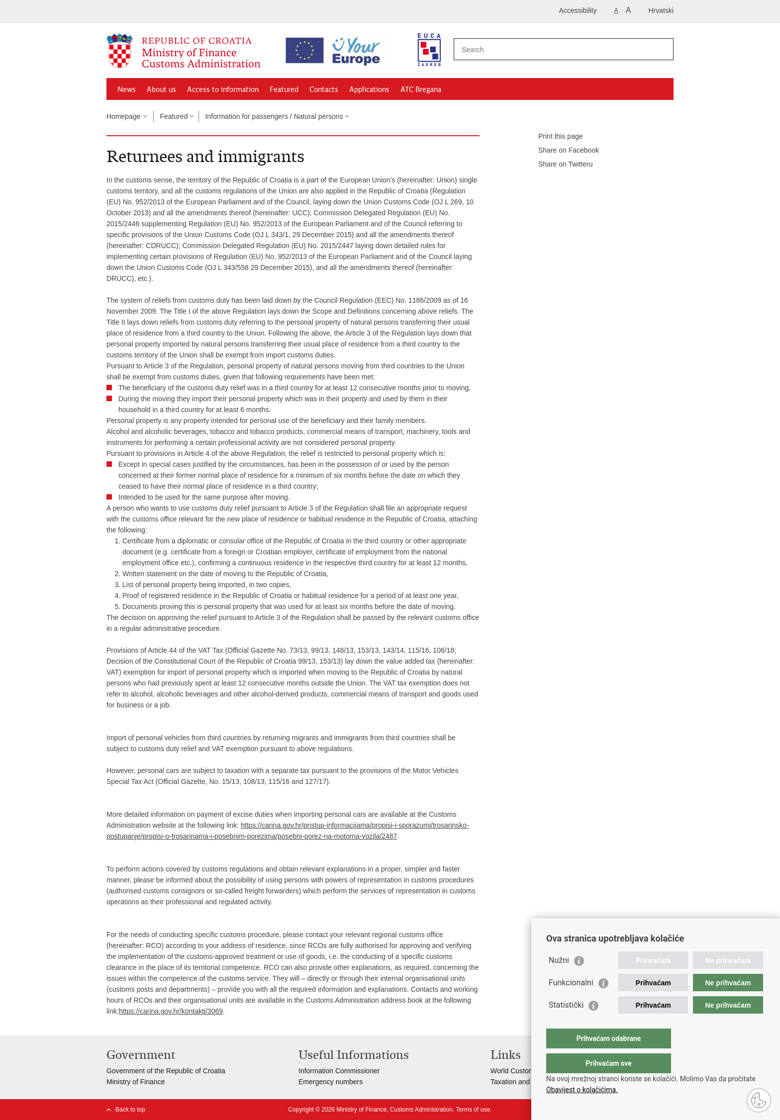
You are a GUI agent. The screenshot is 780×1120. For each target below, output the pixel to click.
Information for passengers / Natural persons (274, 116)
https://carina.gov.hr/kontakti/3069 (171, 1011)
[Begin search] (662, 49)
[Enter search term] (547, 49)
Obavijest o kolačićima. (582, 1090)
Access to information (223, 89)
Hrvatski (661, 10)
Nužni (559, 980)
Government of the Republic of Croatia (165, 1071)
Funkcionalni (571, 1002)
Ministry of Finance (135, 1082)
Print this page (553, 136)
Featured (284, 89)
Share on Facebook (561, 150)
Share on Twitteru (558, 164)
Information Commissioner (339, 1071)
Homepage (123, 116)
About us (161, 89)
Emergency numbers (330, 1082)
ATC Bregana (420, 89)
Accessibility (578, 10)
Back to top (130, 1109)
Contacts (323, 89)
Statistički (566, 1025)
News (126, 89)
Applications (369, 89)
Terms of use (473, 1109)
